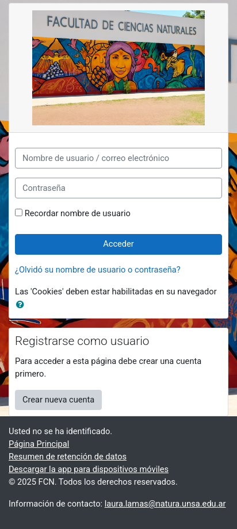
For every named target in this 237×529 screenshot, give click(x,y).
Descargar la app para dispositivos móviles (89, 469)
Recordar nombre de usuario (78, 213)
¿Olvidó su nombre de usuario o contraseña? (98, 269)
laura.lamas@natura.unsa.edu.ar (165, 504)
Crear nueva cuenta (58, 399)
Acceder (118, 244)
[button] (22, 305)
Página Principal (39, 444)
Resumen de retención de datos (68, 456)
